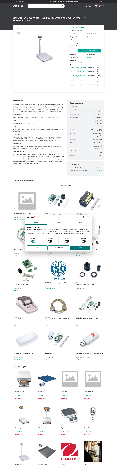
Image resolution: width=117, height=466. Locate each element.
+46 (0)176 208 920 (24, 1)
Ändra (75, 1)
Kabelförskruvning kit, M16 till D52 (85, 284)
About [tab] (81, 222)
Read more (20, 395)
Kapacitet (43, 11)
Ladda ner (99, 168)
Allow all (80, 247)
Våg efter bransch (29, 11)
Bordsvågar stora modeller (100, 17)
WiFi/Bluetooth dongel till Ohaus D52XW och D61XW (89, 353)
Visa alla (23, 185)
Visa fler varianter (86, 88)
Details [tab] (58, 222)
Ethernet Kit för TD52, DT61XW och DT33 (24, 249)
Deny (37, 247)
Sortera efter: (63, 185)
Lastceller (65, 11)
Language (101, 1)
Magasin (82, 11)
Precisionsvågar (17, 282)
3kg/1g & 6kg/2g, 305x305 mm (78, 67)
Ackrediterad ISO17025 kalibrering (23, 213)
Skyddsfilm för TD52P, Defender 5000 (23, 353)
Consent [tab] (36, 222)
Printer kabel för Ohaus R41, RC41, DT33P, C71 (57, 319)
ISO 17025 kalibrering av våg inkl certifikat (56, 283)
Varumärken (74, 11)
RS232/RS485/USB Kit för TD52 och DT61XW (88, 319)
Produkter (16, 11)
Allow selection (58, 247)
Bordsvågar (90, 17)
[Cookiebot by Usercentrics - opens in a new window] (83, 217)
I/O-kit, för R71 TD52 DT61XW (21, 284)
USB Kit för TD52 (49, 353)
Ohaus (89, 57)
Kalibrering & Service (54, 11)
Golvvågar (47, 213)
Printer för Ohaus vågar (20, 319)
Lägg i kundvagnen (89, 50)
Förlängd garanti (75, 43)
